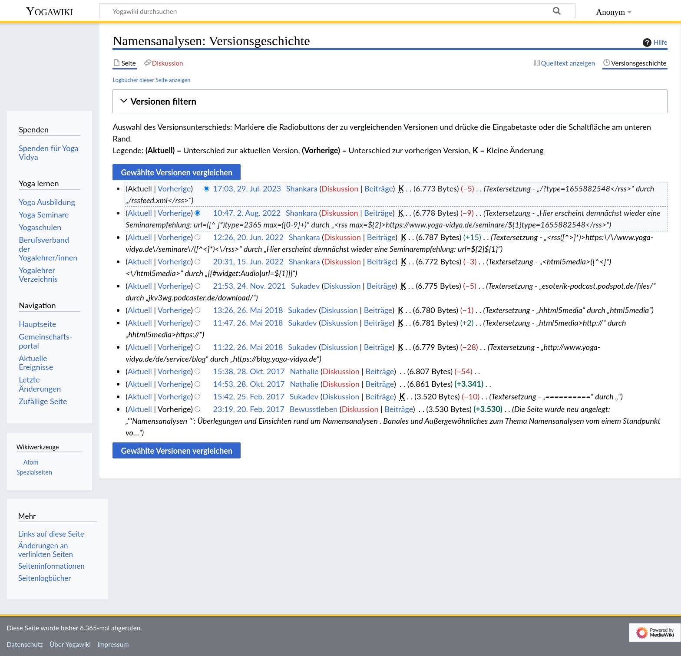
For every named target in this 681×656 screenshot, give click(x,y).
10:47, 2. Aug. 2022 (247, 213)
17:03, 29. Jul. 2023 (247, 188)
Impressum (113, 644)
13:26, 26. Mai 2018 (248, 310)
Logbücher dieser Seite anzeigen (151, 79)
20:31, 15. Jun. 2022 (248, 261)
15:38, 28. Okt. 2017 (249, 371)
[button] (390, 101)
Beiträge (378, 188)
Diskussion (339, 188)
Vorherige (174, 188)
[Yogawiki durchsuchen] (337, 11)
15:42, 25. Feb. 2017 (248, 396)
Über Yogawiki (70, 644)
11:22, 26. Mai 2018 (248, 347)
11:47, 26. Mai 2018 (248, 322)
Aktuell (140, 213)
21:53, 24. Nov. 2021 (249, 285)
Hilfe (654, 42)
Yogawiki (49, 11)
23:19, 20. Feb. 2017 (248, 409)
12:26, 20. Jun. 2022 (248, 237)
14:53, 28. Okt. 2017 (249, 384)
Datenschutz (25, 644)
